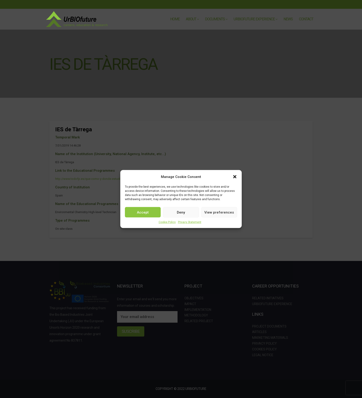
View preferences (219, 212)
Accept (143, 212)
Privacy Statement (189, 222)
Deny (181, 212)
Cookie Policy (167, 222)
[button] (234, 177)
